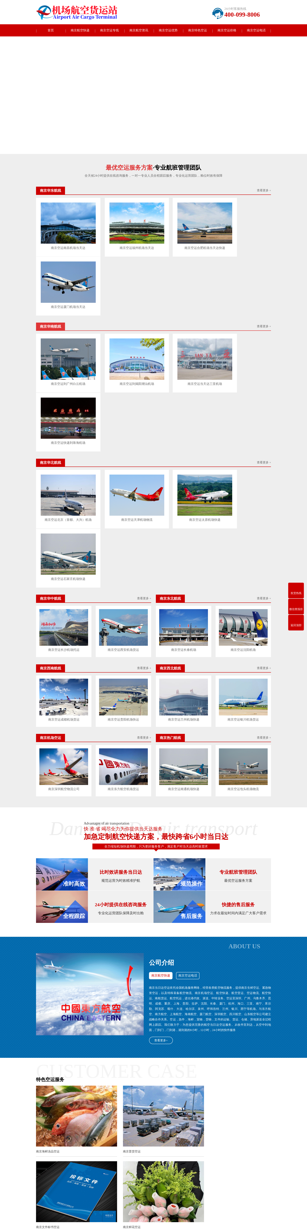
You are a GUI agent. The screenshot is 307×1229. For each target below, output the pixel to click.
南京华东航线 (69, 1178)
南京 (64, 1150)
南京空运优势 (168, 30)
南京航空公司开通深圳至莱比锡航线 (116, 1064)
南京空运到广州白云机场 (63, 311)
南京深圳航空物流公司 (63, 589)
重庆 (185, 1150)
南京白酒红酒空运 (128, 1017)
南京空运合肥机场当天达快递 (182, 241)
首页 (51, 30)
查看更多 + (264, 191)
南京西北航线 (69, 1196)
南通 (106, 1150)
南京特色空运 (197, 30)
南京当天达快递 (45, 1178)
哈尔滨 (57, 1154)
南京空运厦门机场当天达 (242, 241)
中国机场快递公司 (87, 1139)
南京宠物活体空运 (208, 1017)
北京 (176, 1150)
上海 (193, 1150)
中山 (260, 1150)
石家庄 (211, 1150)
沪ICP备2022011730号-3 (190, 1223)
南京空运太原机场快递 (182, 380)
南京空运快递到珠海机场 (242, 311)
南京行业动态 (146, 1184)
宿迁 (168, 1150)
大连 (252, 1150)
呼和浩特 (232, 1150)
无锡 (72, 1150)
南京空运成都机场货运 (63, 520)
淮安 (126, 1150)
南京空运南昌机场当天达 (63, 241)
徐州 (81, 1150)
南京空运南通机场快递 (183, 589)
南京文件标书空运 (208, 946)
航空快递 (66, 1139)
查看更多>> (182, 1051)
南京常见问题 (146, 1190)
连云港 (116, 1150)
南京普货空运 (125, 946)
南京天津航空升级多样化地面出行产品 (118, 1114)
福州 (159, 1154)
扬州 (142, 1150)
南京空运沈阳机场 (243, 450)
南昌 (176, 1154)
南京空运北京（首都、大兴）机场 (64, 382)
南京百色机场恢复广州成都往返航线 (117, 1121)
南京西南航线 (105, 1190)
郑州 (226, 1154)
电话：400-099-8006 (184, 1188)
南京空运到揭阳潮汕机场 (123, 311)
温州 (142, 1154)
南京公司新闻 (146, 1178)
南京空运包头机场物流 (243, 589)
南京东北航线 (69, 1190)
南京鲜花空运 (45, 1017)
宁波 (134, 1154)
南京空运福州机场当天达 (123, 241)
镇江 (151, 1150)
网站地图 (210, 1223)
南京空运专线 (109, 30)
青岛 (193, 1154)
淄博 (201, 1154)
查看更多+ (161, 840)
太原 (221, 1150)
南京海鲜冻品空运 (48, 946)
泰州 (159, 1150)
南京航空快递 (80, 30)
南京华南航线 (105, 1178)
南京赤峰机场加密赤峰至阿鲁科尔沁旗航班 (121, 1099)
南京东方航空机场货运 (123, 589)
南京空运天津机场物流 (123, 380)
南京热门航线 (69, 1202)
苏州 (98, 1150)
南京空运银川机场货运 (243, 520)
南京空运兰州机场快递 (183, 520)
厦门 (168, 1154)
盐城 (134, 1150)
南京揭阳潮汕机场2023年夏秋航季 (115, 1084)
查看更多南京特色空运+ (153, 1034)
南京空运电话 (256, 30)
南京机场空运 (105, 1196)
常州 (89, 1150)
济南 (184, 1154)
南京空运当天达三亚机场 (182, 311)
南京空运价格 (227, 30)
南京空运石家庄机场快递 (242, 380)
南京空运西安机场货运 (123, 450)
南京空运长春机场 (183, 450)
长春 (39, 1154)
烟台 (210, 1154)
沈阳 (243, 1150)
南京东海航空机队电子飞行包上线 (115, 1106)
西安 (47, 1154)
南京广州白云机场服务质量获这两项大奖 (119, 1091)
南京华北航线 (69, 1184)
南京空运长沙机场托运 (63, 450)
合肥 (151, 1154)
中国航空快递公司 (113, 1139)
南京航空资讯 (138, 30)
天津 (201, 1150)
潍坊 (218, 1154)
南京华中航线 (105, 1184)
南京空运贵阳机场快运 (123, 520)
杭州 (125, 1154)
